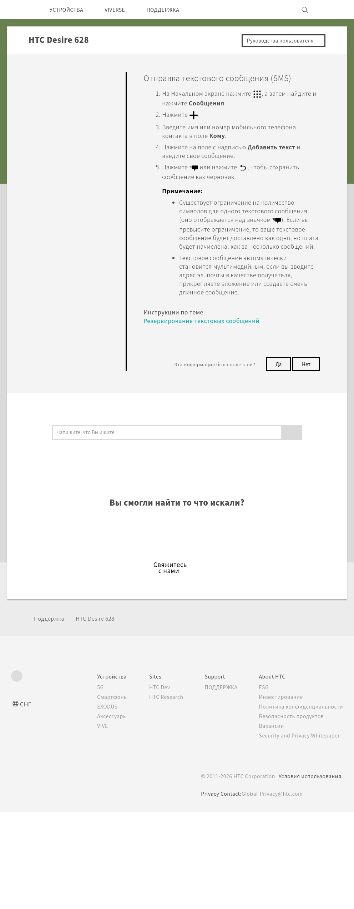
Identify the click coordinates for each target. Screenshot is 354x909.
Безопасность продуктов (290, 722)
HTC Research (156, 703)
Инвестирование (279, 703)
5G (86, 693)
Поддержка (51, 624)
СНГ (26, 709)
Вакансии (269, 732)
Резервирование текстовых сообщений (206, 326)
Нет (305, 370)
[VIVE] (333, 10)
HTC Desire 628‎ (102, 624)
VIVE (89, 732)
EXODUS (95, 712)
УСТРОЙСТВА (69, 9)
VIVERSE (122, 9)
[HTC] (19, 9)
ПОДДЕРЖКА (175, 9)
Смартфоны (99, 703)
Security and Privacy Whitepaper (299, 741)
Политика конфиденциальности (299, 712)
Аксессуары (99, 722)
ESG (261, 693)
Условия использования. (310, 782)
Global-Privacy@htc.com (272, 799)
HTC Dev (149, 693)
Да (276, 370)
